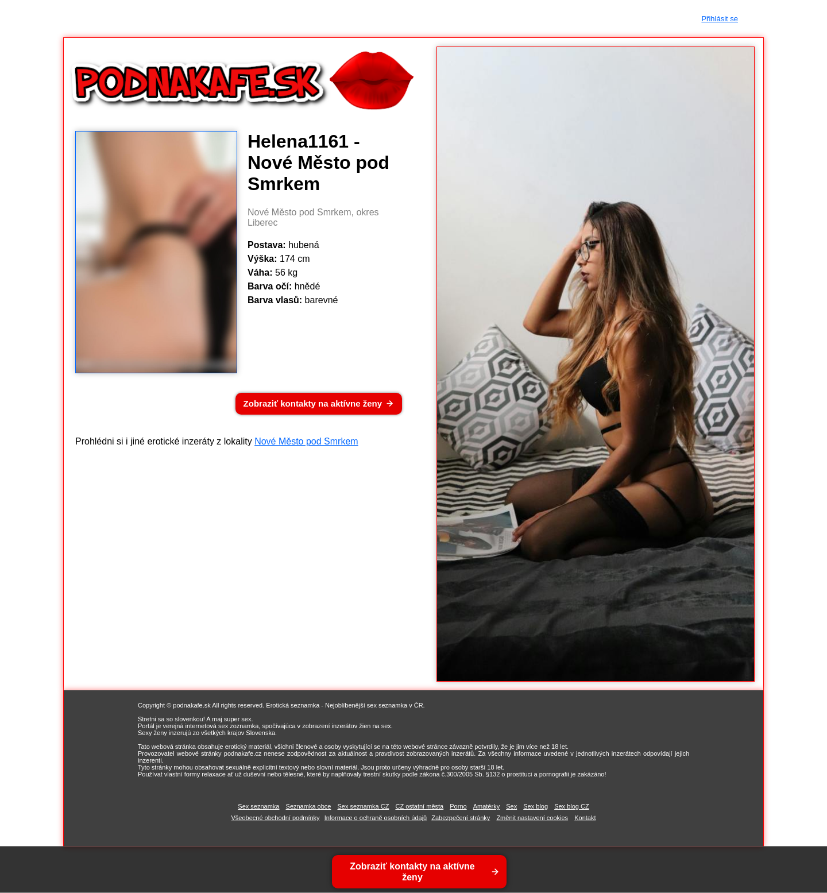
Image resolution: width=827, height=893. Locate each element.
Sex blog (535, 806)
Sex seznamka (258, 806)
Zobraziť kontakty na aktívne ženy (313, 403)
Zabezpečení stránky (460, 817)
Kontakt (585, 817)
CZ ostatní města (419, 806)
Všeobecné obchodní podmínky (275, 817)
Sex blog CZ (571, 806)
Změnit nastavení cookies (532, 817)
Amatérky (486, 806)
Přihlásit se (719, 18)
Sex (511, 806)
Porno (458, 806)
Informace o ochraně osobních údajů (375, 817)
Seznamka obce (308, 806)
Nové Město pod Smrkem (306, 441)
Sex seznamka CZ (363, 806)
